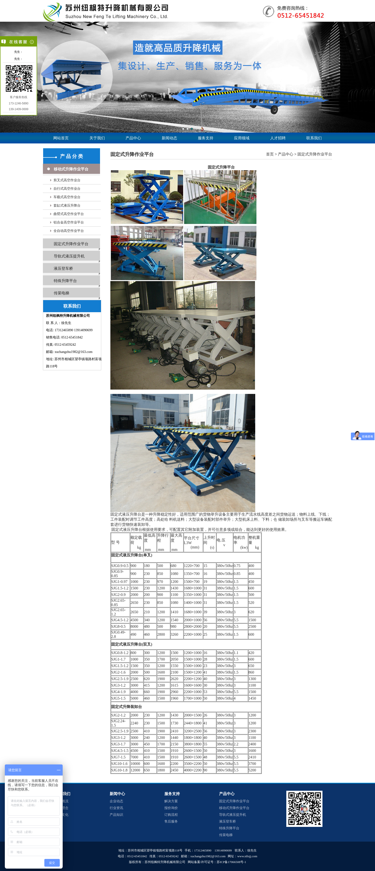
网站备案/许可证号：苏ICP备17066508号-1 (217, 862)
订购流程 (171, 815)
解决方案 (171, 801)
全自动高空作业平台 (69, 231)
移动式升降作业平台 (71, 169)
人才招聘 (278, 138)
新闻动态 (169, 138)
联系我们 (314, 138)
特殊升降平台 (65, 281)
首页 (270, 154)
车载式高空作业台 (67, 197)
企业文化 (61, 815)
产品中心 (133, 138)
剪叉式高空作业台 (67, 180)
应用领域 (241, 138)
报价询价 (171, 808)
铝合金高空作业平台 (69, 222)
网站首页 (61, 138)
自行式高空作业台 (67, 188)
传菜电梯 (61, 293)
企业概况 (61, 801)
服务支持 (205, 138)
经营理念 (61, 808)
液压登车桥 (63, 268)
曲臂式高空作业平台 (69, 214)
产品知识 (116, 815)
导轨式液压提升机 (69, 256)
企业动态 (116, 801)
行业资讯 (116, 808)
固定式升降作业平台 (71, 244)
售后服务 (171, 821)
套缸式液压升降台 (67, 205)
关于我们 (97, 138)
